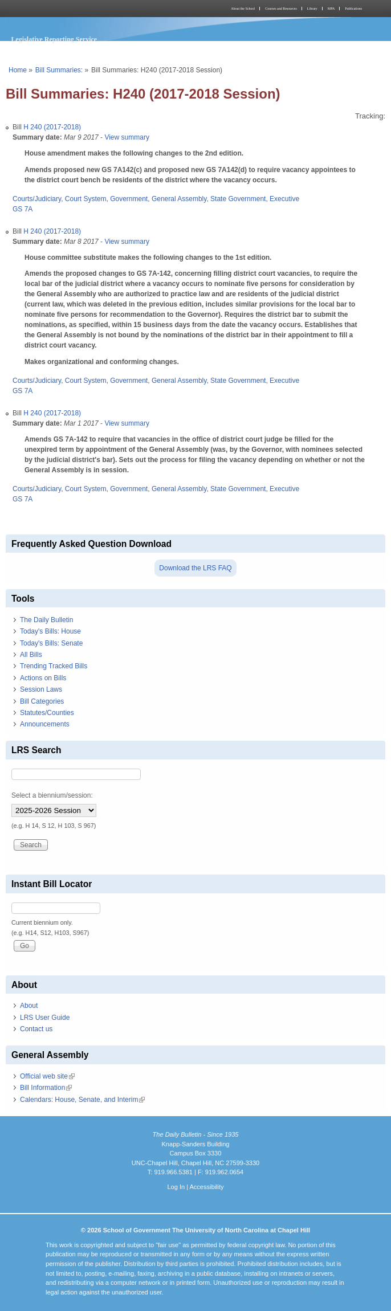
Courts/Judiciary (37, 199)
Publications (353, 8)
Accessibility (206, 1186)
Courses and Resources (281, 8)
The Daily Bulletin (46, 620)
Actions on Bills (43, 678)
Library (312, 8)
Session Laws (41, 689)
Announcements (45, 724)
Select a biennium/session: (52, 795)
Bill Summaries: (59, 70)
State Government (238, 199)
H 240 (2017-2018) (52, 127)
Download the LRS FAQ (195, 568)
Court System (86, 199)
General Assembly (179, 199)
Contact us (36, 1029)
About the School (243, 8)
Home (18, 70)
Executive (284, 199)
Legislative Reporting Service (54, 39)
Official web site (47, 1076)
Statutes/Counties (47, 713)
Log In (176, 1186)
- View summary (124, 137)
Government (129, 199)
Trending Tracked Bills (53, 666)
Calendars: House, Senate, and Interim (82, 1100)
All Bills (31, 655)
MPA (331, 8)
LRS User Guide (45, 1018)
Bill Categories (42, 701)
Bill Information (46, 1088)
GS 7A (22, 209)
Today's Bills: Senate (51, 643)
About (29, 1006)
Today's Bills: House (50, 631)
